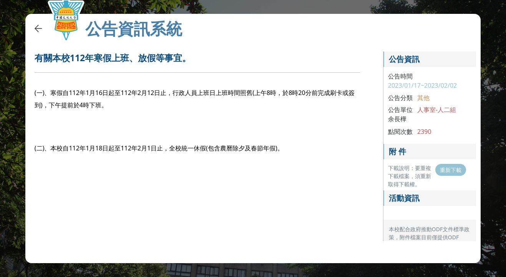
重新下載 (450, 170)
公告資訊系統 (133, 28)
